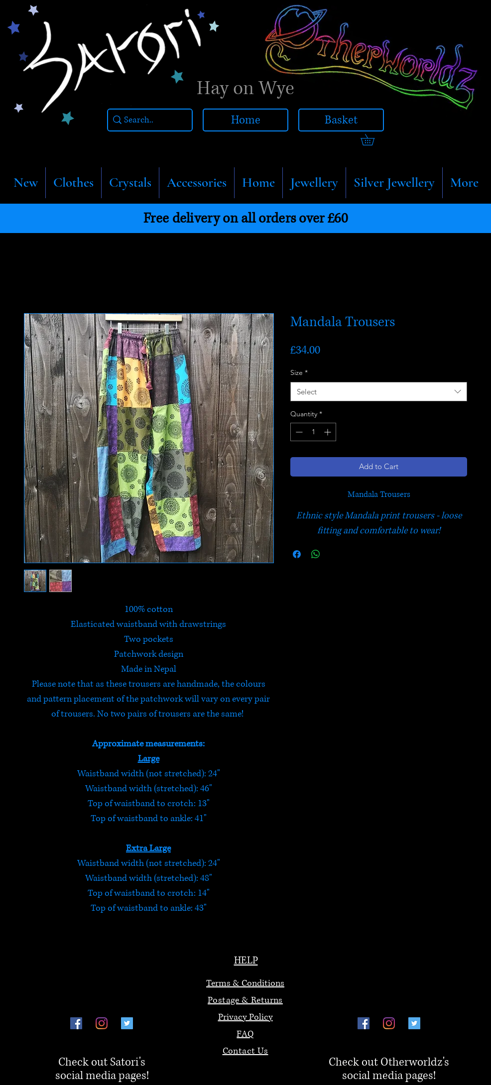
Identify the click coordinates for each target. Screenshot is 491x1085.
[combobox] (378, 391)
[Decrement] (298, 432)
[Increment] (328, 432)
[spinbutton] (313, 432)
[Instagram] (102, 1023)
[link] (373, 139)
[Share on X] (335, 554)
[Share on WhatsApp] (316, 554)
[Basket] (341, 120)
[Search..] (147, 120)
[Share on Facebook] (297, 554)
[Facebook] (76, 1023)
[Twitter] (127, 1023)
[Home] (245, 120)
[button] (73, 182)
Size (299, 372)
